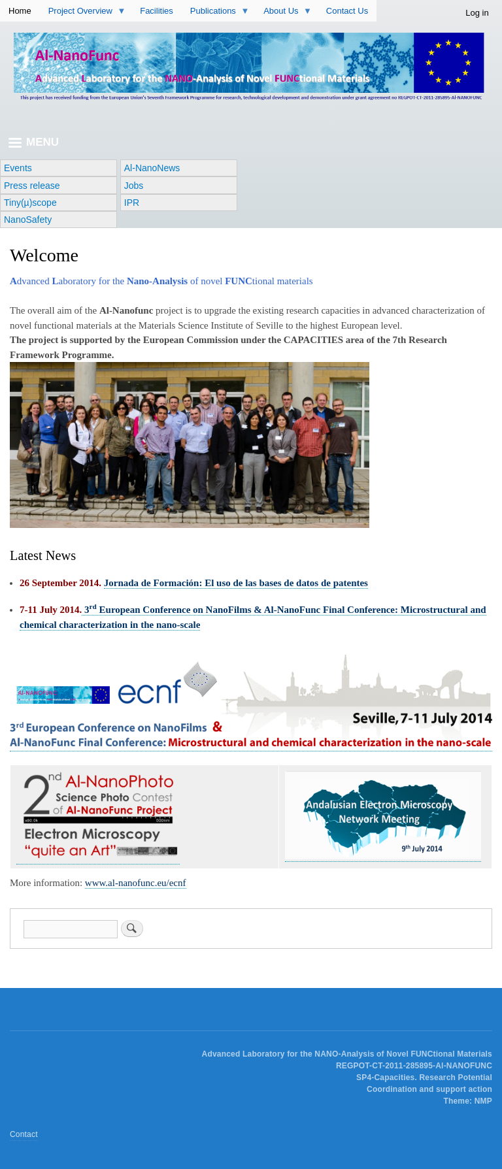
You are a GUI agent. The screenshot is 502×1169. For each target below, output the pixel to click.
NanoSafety (28, 219)
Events (18, 168)
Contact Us (347, 11)
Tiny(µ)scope (30, 202)
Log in (476, 13)
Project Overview (87, 14)
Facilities (156, 11)
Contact (24, 1134)
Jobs (134, 185)
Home (19, 11)
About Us (287, 14)
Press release (32, 185)
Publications (219, 14)
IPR (131, 202)
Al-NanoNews (152, 168)
